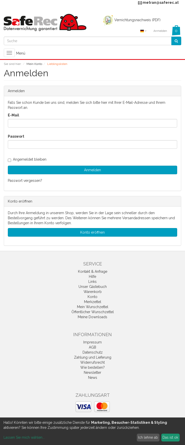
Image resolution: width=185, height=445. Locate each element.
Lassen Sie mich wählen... (24, 437)
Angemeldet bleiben (27, 159)
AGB (92, 347)
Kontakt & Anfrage (92, 271)
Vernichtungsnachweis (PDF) (131, 20)
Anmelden (160, 31)
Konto (92, 297)
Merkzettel (92, 302)
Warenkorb (93, 292)
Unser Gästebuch (92, 287)
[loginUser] (92, 123)
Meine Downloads (92, 317)
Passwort (16, 136)
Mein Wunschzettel (92, 307)
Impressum (92, 342)
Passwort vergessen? (25, 181)
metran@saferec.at (161, 3)
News (92, 378)
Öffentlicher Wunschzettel (92, 312)
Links (92, 282)
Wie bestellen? (92, 367)
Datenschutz (93, 352)
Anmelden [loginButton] (92, 170)
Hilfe (92, 277)
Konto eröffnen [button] (92, 232)
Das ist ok (170, 437)
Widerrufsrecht (92, 362)
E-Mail (13, 115)
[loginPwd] (92, 144)
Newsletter (92, 372)
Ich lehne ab (148, 437)
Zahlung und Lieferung (92, 357)
